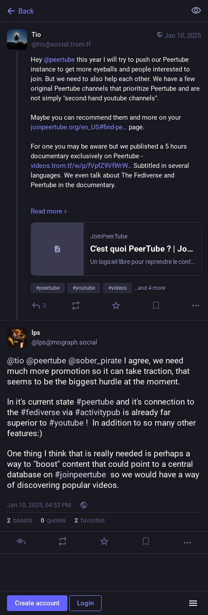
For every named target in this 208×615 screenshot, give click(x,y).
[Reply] (39, 305)
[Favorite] (116, 305)
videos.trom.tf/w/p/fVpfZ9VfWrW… (81, 166)
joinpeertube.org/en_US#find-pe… (79, 127)
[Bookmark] (156, 305)
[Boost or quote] (76, 305)
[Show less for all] (196, 10)
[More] (195, 305)
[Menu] (193, 603)
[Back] (92, 11)
